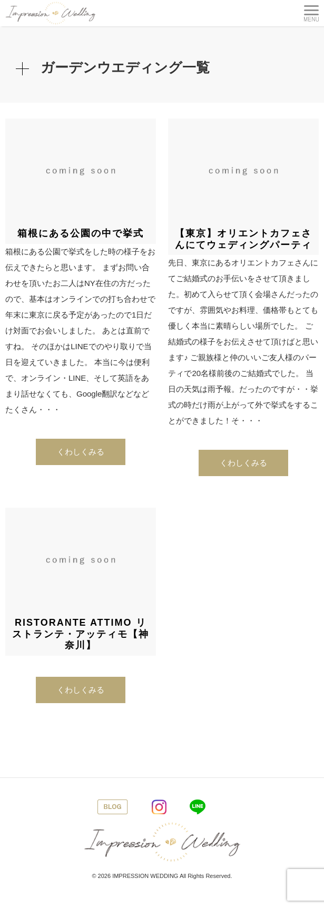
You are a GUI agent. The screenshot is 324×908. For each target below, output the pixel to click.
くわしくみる (80, 451)
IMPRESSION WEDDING (145, 876)
